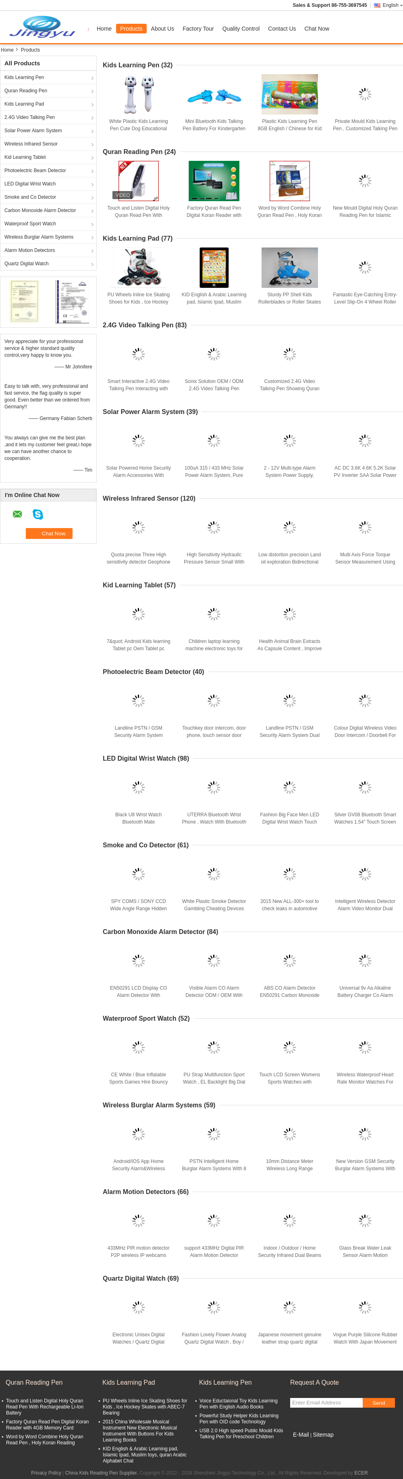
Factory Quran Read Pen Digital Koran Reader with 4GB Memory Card (214, 215)
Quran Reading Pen (25, 91)
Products (131, 28)
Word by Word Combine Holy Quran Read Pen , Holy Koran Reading (290, 215)
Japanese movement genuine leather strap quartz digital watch (289, 1342)
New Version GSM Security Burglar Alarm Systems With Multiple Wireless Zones (365, 1169)
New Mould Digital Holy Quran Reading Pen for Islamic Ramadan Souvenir (365, 215)
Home (104, 28)
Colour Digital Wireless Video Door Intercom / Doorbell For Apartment (365, 735)
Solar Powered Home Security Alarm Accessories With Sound (138, 475)
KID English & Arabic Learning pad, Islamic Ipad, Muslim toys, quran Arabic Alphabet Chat (145, 1455)
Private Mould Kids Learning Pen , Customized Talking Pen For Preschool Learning (365, 129)
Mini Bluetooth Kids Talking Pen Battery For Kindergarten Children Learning (214, 129)
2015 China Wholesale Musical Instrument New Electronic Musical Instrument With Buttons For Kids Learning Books (140, 1431)
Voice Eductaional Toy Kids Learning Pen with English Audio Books (238, 1404)
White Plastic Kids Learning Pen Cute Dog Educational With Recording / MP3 (138, 129)
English (393, 5)
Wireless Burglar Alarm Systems (38, 237)
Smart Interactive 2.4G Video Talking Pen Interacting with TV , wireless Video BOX (139, 389)
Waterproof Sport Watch (30, 224)
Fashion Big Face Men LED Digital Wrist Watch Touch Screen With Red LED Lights (289, 822)
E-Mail (301, 1434)
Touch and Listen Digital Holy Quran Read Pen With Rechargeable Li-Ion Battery (138, 215)
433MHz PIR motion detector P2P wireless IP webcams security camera (139, 1255)
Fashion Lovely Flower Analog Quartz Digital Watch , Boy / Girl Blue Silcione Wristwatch (214, 1342)
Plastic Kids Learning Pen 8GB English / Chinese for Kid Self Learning (290, 129)
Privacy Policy (46, 1473)
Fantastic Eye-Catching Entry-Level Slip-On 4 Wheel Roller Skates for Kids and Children (365, 302)
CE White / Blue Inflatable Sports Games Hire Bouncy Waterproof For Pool (138, 1082)
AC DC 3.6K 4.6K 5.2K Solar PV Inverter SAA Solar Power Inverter (365, 475)
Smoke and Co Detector (30, 197)
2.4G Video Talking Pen (29, 117)
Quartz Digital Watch (26, 263)
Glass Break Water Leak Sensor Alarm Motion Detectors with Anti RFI (365, 1255)
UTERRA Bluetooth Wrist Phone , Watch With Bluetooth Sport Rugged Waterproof (214, 822)
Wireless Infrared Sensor (31, 144)
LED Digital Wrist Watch (30, 184)
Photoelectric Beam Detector (35, 170)
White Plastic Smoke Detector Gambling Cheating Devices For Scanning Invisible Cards (214, 909)
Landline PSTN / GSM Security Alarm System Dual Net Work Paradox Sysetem (290, 735)
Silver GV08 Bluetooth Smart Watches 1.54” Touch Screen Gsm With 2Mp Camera (365, 822)
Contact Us (282, 28)
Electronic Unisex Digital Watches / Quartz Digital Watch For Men (138, 1342)
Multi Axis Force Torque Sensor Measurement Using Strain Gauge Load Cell (365, 562)
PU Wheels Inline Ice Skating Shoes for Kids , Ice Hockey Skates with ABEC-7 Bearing (138, 302)
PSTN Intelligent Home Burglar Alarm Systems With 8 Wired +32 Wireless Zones (214, 1169)
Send (378, 1403)
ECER (361, 1473)
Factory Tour (198, 28)
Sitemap (323, 1434)
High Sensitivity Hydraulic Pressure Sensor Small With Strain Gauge (214, 562)
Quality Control (241, 28)
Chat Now (317, 28)
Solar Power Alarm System (33, 130)
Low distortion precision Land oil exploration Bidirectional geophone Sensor (289, 562)
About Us (162, 28)
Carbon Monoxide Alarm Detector (40, 210)
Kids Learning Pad (24, 104)
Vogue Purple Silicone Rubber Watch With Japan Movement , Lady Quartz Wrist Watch (365, 1342)
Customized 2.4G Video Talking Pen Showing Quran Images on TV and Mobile (290, 389)
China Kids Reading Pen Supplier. (102, 1473)
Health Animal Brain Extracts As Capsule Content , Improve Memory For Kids (290, 649)
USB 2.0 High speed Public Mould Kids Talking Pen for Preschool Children (241, 1433)
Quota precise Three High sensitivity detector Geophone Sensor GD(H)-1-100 (138, 562)
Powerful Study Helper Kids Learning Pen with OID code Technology (238, 1419)
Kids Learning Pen (24, 77)
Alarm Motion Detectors (29, 250)
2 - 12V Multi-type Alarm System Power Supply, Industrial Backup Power (290, 475)
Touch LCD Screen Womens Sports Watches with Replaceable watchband (289, 1082)
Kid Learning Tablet (25, 157)
